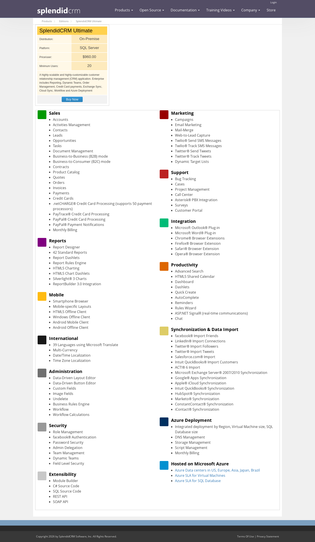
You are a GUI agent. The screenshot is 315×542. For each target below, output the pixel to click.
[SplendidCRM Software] (58, 11)
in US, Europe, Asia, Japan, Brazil (233, 470)
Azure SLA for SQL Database (198, 480)
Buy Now (72, 99)
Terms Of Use (245, 536)
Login (273, 2)
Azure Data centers (190, 470)
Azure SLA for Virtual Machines (200, 475)
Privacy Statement (268, 536)
